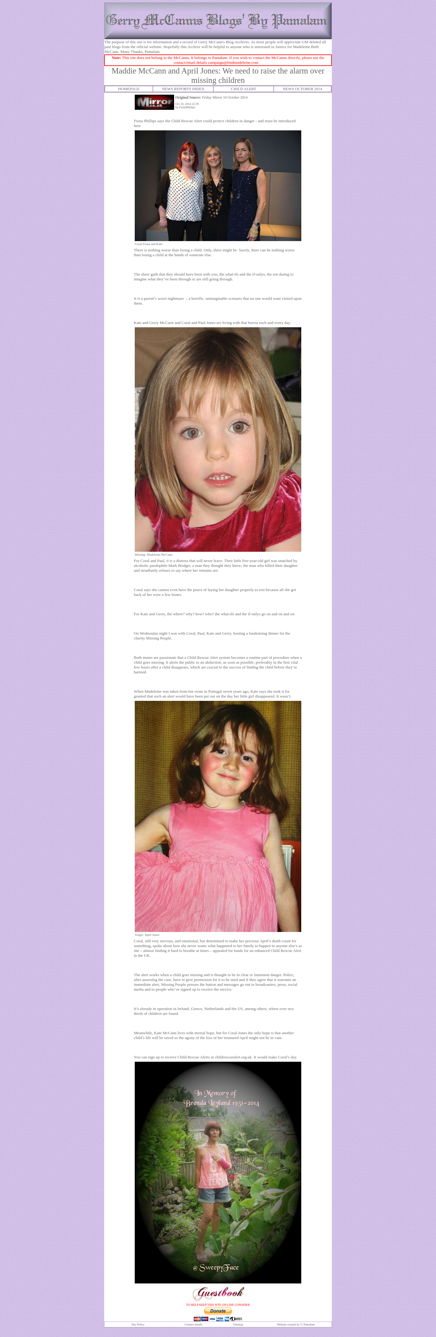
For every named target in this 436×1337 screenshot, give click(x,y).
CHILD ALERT (243, 89)
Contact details (193, 1324)
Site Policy (138, 1324)
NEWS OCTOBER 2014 (302, 89)
